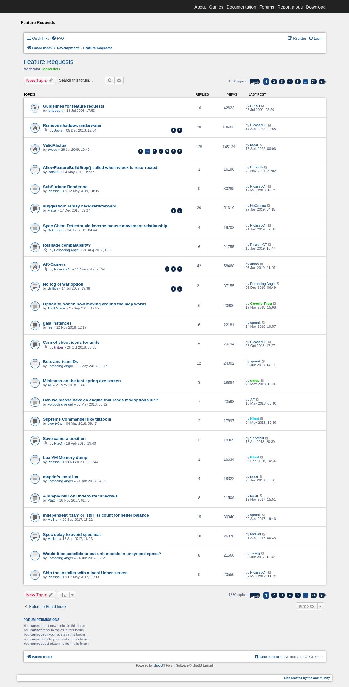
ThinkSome (56, 308)
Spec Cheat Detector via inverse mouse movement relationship (105, 226)
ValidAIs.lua (54, 145)
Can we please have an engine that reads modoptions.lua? (100, 400)
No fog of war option (63, 284)
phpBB (158, 665)
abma (254, 264)
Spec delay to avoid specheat (72, 534)
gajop (254, 380)
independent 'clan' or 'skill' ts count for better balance (96, 515)
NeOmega (258, 205)
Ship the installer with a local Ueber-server (85, 573)
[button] (255, 81)
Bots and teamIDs (60, 361)
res (50, 327)
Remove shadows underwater (72, 125)
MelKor (53, 519)
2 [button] (274, 81)
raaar (254, 145)
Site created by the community (307, 678)
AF (50, 385)
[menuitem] (57, 38)
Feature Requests (49, 61)
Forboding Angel (66, 250)
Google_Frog (261, 303)
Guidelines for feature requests (73, 106)
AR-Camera (54, 264)
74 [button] (313, 81)
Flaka (52, 210)
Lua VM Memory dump (65, 457)
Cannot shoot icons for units (71, 342)
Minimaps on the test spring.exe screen (82, 380)
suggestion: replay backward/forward (80, 206)
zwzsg (52, 149)
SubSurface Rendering (65, 187)
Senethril (257, 438)
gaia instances (57, 323)
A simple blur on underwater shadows (80, 496)
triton (58, 347)
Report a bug (290, 6)
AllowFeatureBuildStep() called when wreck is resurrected (100, 167)
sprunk (255, 323)
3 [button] (282, 81)
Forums (266, 6)
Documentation (241, 6)
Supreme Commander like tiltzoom (77, 419)
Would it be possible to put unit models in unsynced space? (102, 553)
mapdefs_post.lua (60, 476)
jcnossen (55, 110)
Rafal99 (53, 172)
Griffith (53, 288)
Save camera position (64, 438)
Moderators (51, 69)
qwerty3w (55, 423)
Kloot (254, 419)
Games (216, 6)
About (200, 6)
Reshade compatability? (67, 245)
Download (315, 6)
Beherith (256, 167)
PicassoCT (258, 125)
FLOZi (255, 106)
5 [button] (298, 81)
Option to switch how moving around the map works (94, 304)
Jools (58, 130)
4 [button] (290, 81)
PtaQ (58, 443)
